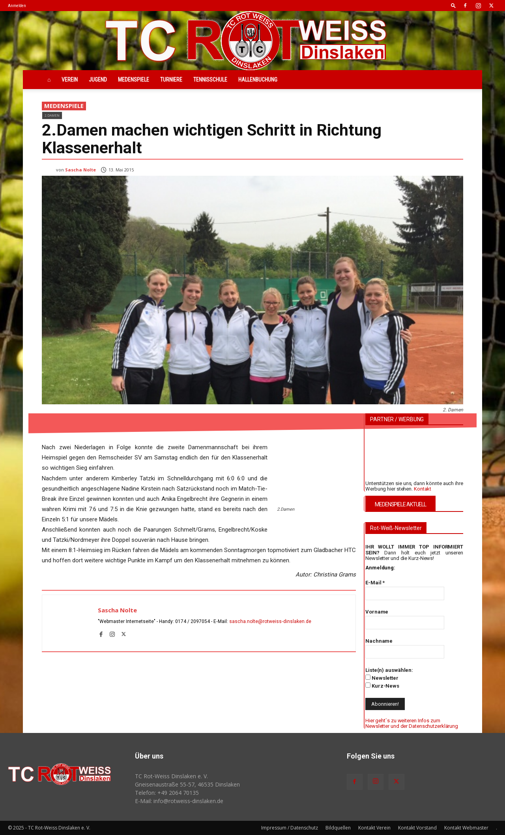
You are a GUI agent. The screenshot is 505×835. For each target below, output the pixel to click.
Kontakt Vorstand (417, 827)
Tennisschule (210, 79)
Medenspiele (133, 79)
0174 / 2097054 (192, 621)
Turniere (171, 79)
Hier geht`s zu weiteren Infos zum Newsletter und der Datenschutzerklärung (411, 723)
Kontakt (422, 489)
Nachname (379, 641)
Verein (70, 79)
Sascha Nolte (80, 170)
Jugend (98, 79)
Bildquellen (338, 827)
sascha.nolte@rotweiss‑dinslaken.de (270, 621)
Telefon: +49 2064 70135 (167, 792)
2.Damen (52, 115)
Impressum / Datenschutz (289, 827)
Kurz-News (382, 686)
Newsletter (381, 678)
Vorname (376, 612)
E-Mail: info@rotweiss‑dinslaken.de (179, 801)
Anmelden (17, 5)
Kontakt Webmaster (466, 827)
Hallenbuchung (257, 79)
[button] (453, 5)
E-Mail (375, 583)
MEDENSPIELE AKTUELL (400, 504)
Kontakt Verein (374, 827)
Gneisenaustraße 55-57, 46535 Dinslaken (187, 784)
